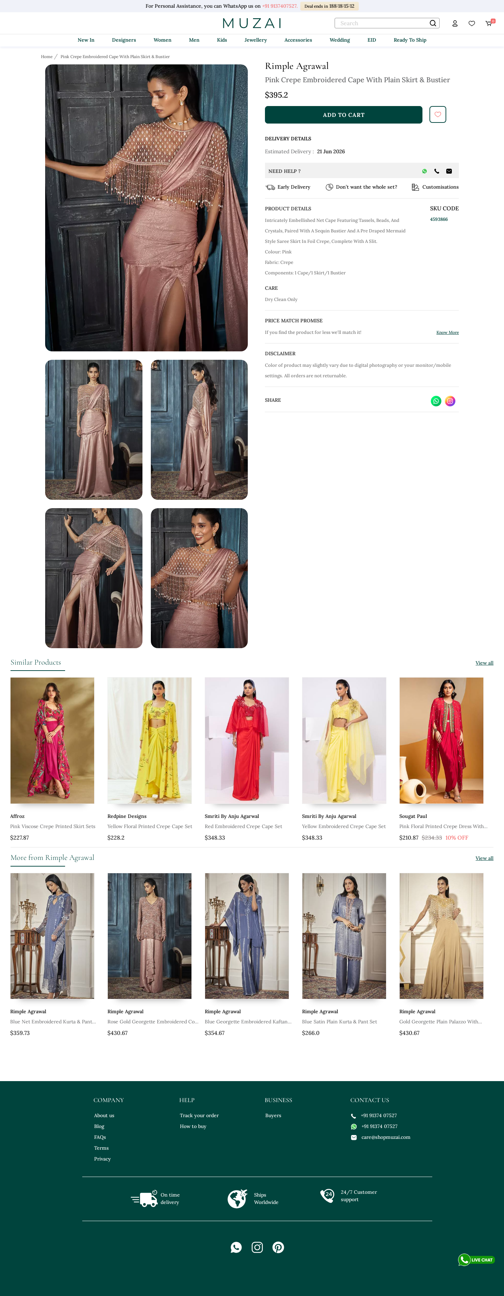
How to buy (193, 1126)
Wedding (340, 40)
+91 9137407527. (280, 6)
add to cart (344, 114)
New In (86, 40)
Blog (99, 1126)
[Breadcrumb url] (47, 56)
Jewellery (256, 40)
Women (163, 40)
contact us (369, 1100)
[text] (387, 23)
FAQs (100, 1137)
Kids (222, 40)
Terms (101, 1148)
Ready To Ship (410, 40)
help (187, 1100)
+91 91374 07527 (374, 1115)
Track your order (199, 1115)
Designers (124, 40)
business (278, 1100)
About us (104, 1115)
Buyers (273, 1115)
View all (484, 663)
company (108, 1100)
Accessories (298, 40)
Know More (447, 332)
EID (372, 40)
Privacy (102, 1159)
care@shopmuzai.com (381, 1137)
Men (194, 40)
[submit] (437, 114)
